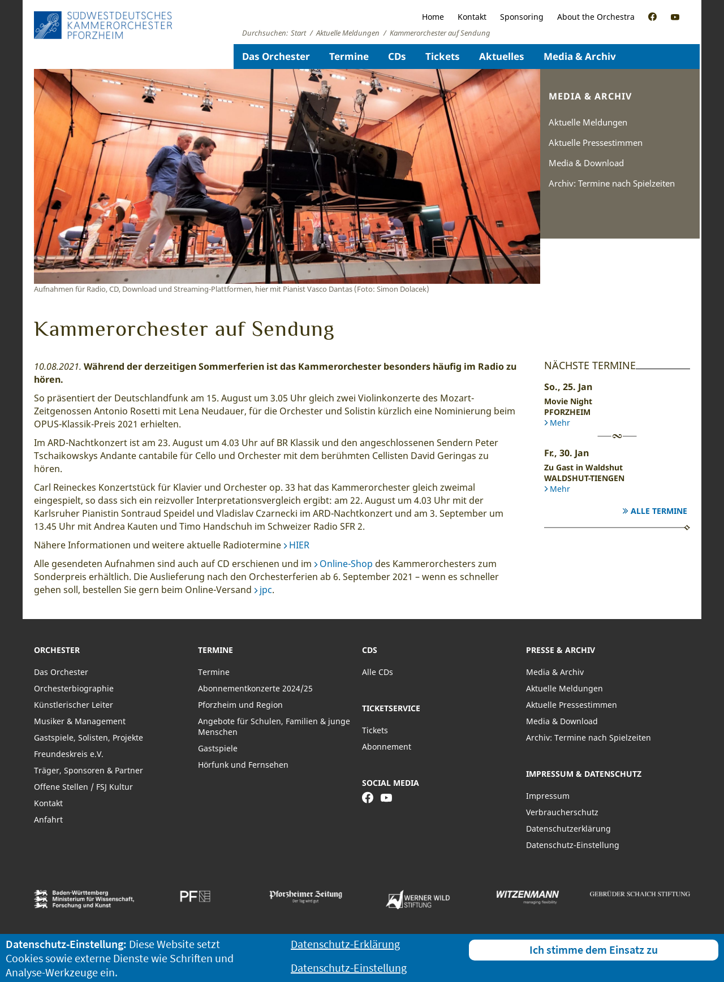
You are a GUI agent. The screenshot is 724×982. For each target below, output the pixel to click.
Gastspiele (218, 748)
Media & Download (586, 162)
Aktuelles (501, 56)
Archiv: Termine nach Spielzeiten (612, 183)
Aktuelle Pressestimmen (596, 142)
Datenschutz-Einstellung (572, 845)
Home (433, 16)
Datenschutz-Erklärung (345, 944)
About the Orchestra (596, 16)
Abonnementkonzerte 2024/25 (255, 688)
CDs (397, 56)
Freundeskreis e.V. (69, 754)
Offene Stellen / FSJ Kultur (83, 786)
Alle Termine (659, 510)
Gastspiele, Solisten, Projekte (88, 737)
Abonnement (386, 746)
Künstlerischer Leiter (73, 704)
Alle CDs (377, 672)
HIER (299, 545)
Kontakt (472, 16)
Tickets (442, 56)
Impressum (548, 795)
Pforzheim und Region (240, 704)
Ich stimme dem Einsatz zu (593, 949)
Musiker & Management (80, 721)
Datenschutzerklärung (568, 828)
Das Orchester (276, 56)
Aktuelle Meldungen (588, 122)
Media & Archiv (580, 56)
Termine (349, 56)
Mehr (560, 422)
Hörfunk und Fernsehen (243, 764)
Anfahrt (48, 819)
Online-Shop (346, 563)
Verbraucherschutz (562, 812)
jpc (266, 589)
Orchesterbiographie (74, 688)
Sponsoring (522, 16)
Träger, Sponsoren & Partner (88, 770)
